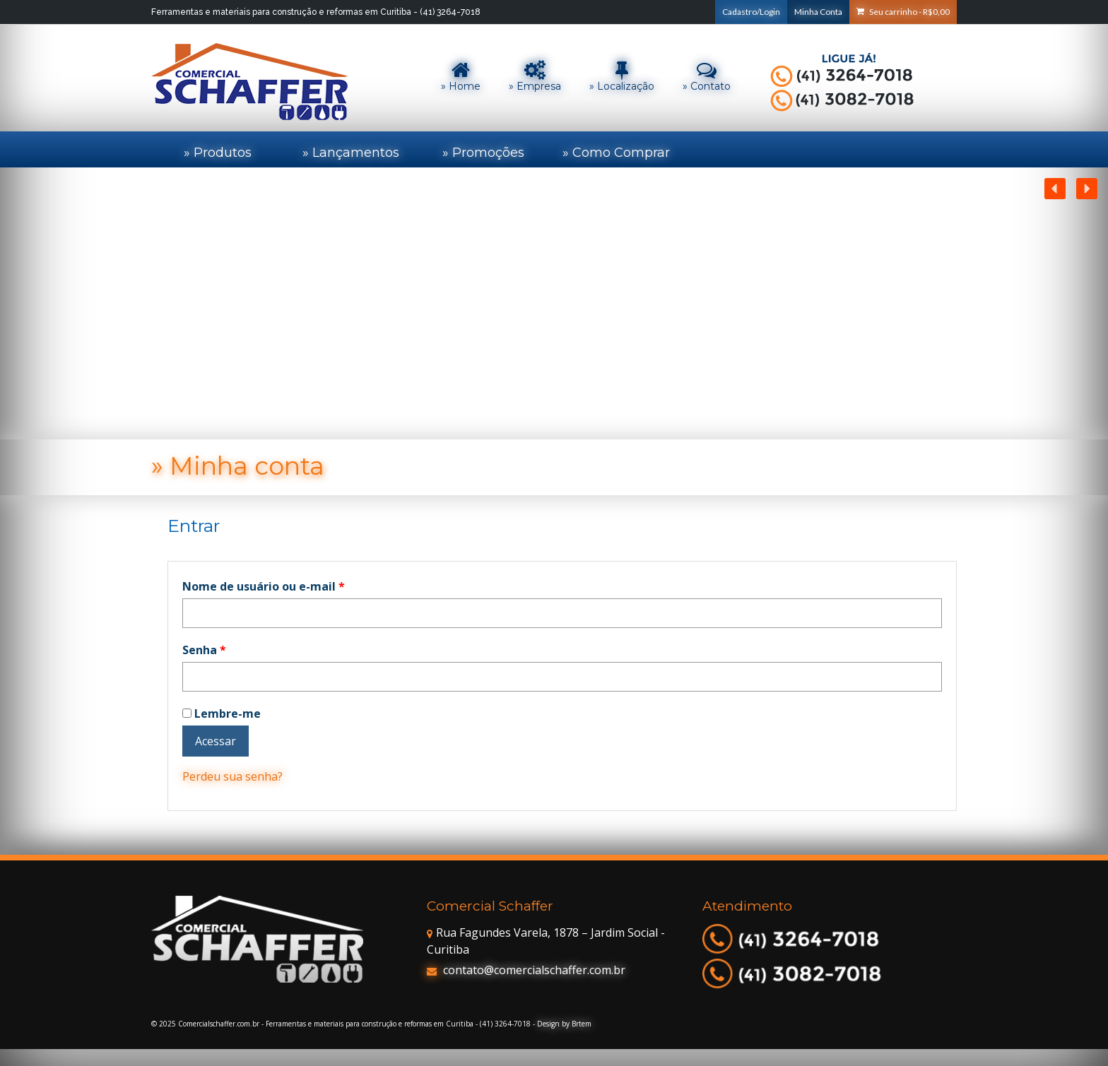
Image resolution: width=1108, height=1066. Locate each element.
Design (548, 1024)
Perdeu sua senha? (232, 776)
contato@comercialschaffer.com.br (526, 970)
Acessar (215, 741)
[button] (1086, 188)
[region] (554, 303)
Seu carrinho (903, 11)
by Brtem (576, 1024)
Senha (204, 650)
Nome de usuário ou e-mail (263, 586)
